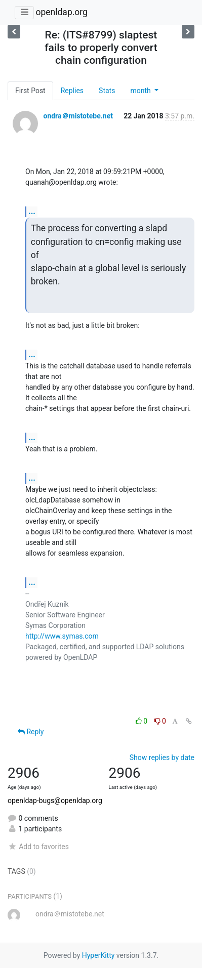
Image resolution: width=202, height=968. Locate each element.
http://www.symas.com (62, 636)
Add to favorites (38, 847)
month (141, 91)
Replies (72, 91)
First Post (30, 91)
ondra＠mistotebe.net (77, 116)
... (31, 211)
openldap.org (61, 12)
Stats (107, 91)
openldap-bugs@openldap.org (55, 800)
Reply (31, 732)
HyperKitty (98, 955)
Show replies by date (162, 757)
